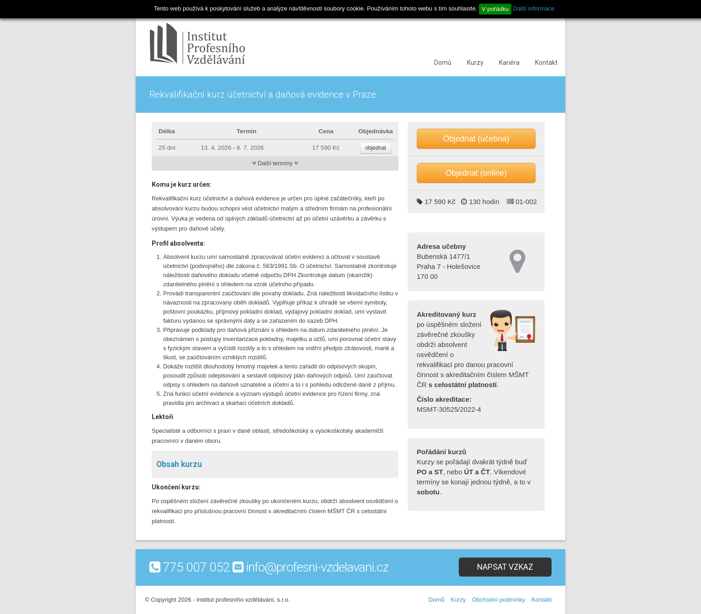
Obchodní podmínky (498, 599)
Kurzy (475, 62)
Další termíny (275, 163)
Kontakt (546, 62)
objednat (375, 148)
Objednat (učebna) (476, 138)
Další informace (533, 8)
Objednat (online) (476, 173)
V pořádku (495, 8)
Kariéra (509, 62)
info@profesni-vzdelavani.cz (317, 567)
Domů (442, 62)
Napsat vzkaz (505, 567)
